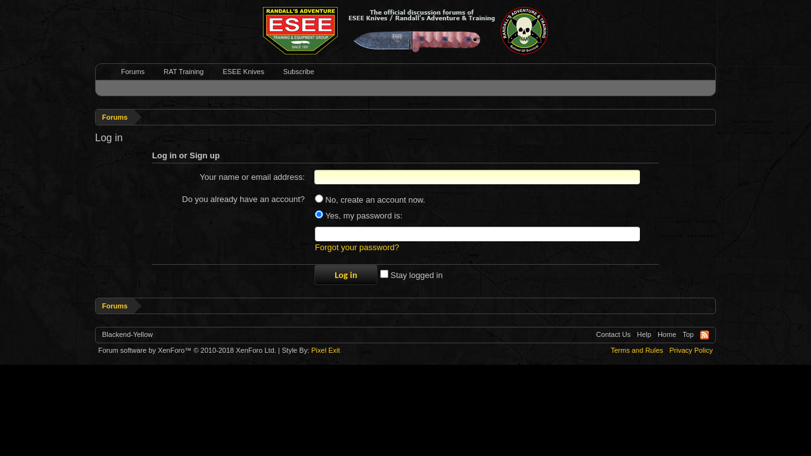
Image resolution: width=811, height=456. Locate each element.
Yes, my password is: (358, 215)
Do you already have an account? (243, 199)
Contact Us (613, 334)
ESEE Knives (243, 71)
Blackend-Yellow (127, 334)
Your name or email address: (252, 177)
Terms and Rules (637, 350)
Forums (132, 71)
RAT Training (183, 71)
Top (688, 334)
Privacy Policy (691, 350)
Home (667, 334)
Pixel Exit (325, 350)
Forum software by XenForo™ (187, 350)
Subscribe (298, 71)
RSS (704, 335)
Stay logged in (411, 275)
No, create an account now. (370, 200)
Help (644, 334)
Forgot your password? (357, 247)
